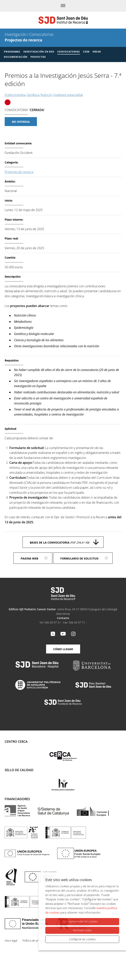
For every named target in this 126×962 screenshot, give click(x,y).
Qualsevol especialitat (68, 95)
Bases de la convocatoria (59, 542)
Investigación (15, 34)
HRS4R (97, 51)
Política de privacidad (35, 940)
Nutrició (46, 95)
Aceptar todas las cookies (82, 921)
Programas (12, 51)
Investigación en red (38, 51)
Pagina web (29, 558)
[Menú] (63, 6)
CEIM (86, 51)
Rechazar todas (82, 930)
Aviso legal (11, 940)
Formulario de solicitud (79, 558)
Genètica (33, 95)
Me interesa (21, 122)
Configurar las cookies (82, 939)
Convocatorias (41, 34)
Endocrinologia (15, 95)
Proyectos (38, 57)
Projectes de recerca (23, 40)
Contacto (63, 618)
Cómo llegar (63, 649)
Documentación (15, 57)
